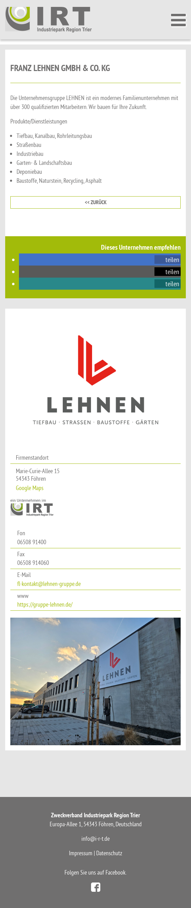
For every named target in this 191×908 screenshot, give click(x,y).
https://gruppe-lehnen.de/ (44, 604)
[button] (167, 259)
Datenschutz (109, 853)
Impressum (80, 853)
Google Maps (29, 488)
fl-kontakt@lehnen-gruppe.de (49, 584)
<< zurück (96, 202)
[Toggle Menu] (177, 20)
